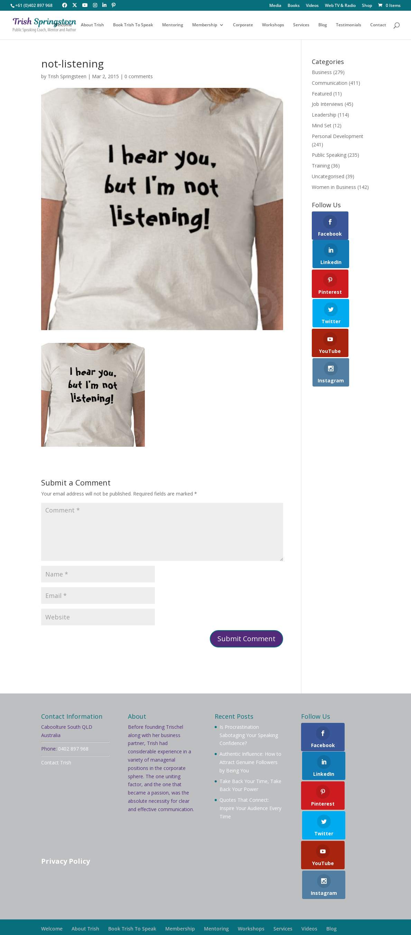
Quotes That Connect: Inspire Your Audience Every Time (250, 808)
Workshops (273, 25)
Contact (378, 25)
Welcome (63, 25)
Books (294, 5)
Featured (322, 93)
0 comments (138, 76)
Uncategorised (328, 176)
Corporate (243, 25)
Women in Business (334, 187)
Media (275, 5)
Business (322, 72)
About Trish (92, 25)
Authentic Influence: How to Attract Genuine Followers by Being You (250, 762)
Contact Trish (56, 762)
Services (301, 25)
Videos (312, 5)
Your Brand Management (229, 920)
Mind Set (321, 125)
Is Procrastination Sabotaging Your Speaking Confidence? (248, 735)
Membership (204, 25)
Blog (322, 25)
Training (321, 165)
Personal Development (337, 136)
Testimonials (348, 25)
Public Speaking (329, 155)
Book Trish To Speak (133, 25)
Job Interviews (327, 104)
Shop (367, 5)
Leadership (324, 114)
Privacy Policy (65, 861)
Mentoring (172, 25)
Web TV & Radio (340, 5)
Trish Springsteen (67, 76)
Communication (329, 83)
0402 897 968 (73, 748)
